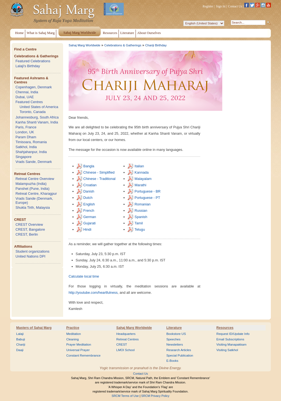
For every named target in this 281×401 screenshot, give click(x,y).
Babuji (20, 339)
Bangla (88, 166)
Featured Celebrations (32, 61)
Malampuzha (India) (30, 184)
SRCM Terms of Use (125, 395)
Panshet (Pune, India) (32, 189)
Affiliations (23, 246)
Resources (225, 328)
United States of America (38, 107)
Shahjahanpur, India (31, 152)
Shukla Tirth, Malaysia (32, 207)
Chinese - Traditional (99, 179)
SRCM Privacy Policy (155, 395)
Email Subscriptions (230, 339)
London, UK (24, 132)
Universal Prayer (77, 350)
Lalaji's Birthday (27, 66)
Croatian (90, 185)
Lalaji (20, 333)
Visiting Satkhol (227, 350)
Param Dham (25, 137)
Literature (174, 328)
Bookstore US (176, 333)
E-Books (172, 360)
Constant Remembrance (83, 355)
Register (208, 6)
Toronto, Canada (32, 112)
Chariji (20, 344)
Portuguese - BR (147, 191)
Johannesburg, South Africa (36, 117)
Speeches (173, 339)
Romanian (142, 204)
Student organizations (32, 251)
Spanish (140, 217)
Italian (139, 166)
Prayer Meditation (78, 344)
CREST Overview (29, 224)
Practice (72, 328)
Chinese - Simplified (99, 172)
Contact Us (235, 6)
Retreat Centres (27, 174)
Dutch (87, 198)
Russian (140, 210)
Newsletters (174, 344)
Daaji (19, 350)
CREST (20, 220)
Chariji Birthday (156, 45)
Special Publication (179, 355)
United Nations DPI (30, 256)
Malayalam (142, 179)
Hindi (87, 229)
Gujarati (89, 223)
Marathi (140, 185)
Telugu (139, 229)
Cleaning (72, 339)
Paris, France (25, 127)
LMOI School (125, 350)
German (89, 217)
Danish (88, 191)
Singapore (23, 157)
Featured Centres (29, 102)
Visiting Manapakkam (232, 344)
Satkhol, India (26, 147)
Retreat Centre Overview (34, 179)
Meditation (73, 333)
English (89, 204)
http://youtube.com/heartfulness (93, 292)
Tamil (138, 223)
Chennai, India (26, 92)
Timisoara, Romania (31, 142)
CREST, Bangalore (30, 229)
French (88, 210)
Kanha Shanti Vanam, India (36, 122)
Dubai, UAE (24, 97)
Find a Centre (25, 49)
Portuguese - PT (147, 198)
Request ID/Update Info (233, 333)
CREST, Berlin (26, 234)
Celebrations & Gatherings (36, 56)
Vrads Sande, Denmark (33, 162)
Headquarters (126, 333)
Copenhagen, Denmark (33, 87)
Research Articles (178, 350)
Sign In (220, 6)
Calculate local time (84, 276)
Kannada (141, 172)
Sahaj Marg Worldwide (84, 45)
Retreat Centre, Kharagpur (36, 193)
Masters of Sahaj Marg (34, 328)
